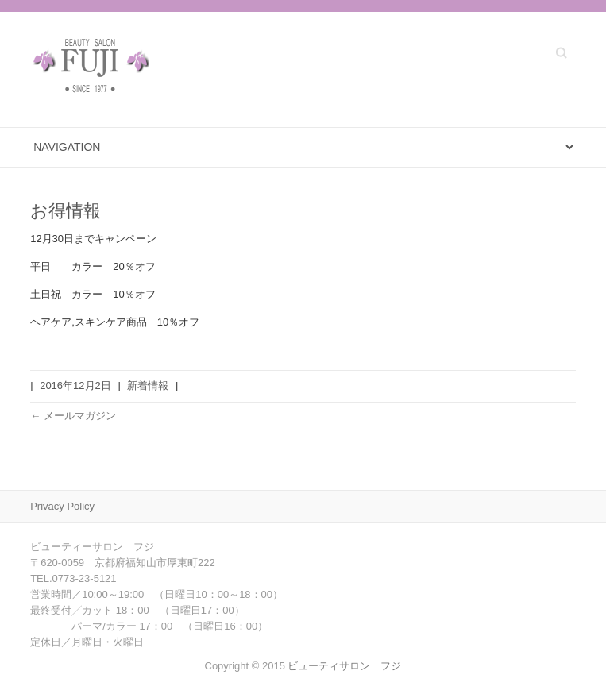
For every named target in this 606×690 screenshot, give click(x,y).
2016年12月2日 (75, 385)
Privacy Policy (62, 506)
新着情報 (147, 385)
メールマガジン (73, 416)
